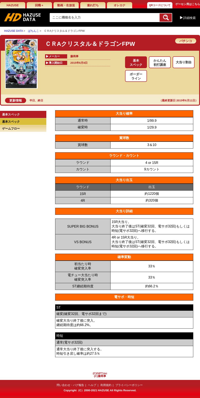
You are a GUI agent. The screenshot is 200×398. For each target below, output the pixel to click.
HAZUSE (13, 5)
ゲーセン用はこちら (187, 4)
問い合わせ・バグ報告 (70, 385)
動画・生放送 (66, 5)
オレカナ (119, 5)
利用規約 (105, 385)
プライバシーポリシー (129, 385)
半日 (32, 100)
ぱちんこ (33, 30)
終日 (40, 100)
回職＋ (39, 5)
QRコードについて (160, 5)
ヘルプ (92, 385)
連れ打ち (93, 5)
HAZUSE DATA (13, 30)
